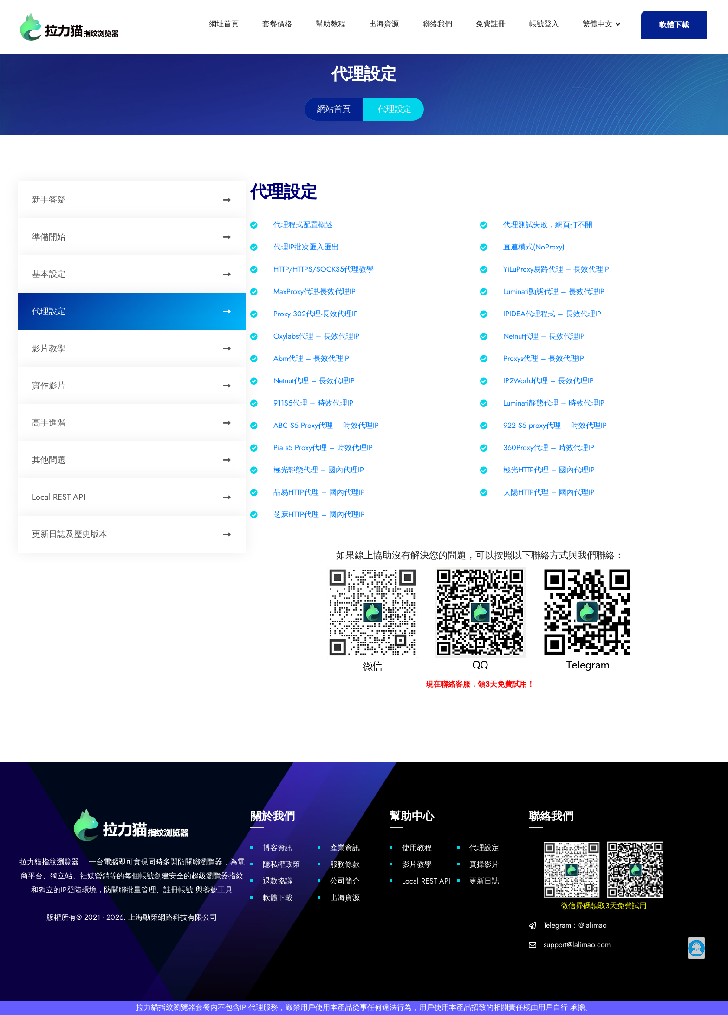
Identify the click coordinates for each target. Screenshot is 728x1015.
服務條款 (345, 864)
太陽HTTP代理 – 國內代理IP (549, 492)
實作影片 (136, 385)
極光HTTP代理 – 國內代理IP (549, 470)
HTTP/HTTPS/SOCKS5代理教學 (323, 269)
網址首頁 (224, 24)
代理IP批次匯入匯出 (306, 247)
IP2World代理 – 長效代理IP (548, 380)
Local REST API (136, 497)
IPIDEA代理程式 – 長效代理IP (552, 313)
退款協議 (277, 881)
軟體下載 (674, 25)
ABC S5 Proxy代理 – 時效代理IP (326, 425)
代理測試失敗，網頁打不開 (547, 224)
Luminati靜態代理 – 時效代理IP (553, 403)
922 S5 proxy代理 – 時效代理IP (555, 425)
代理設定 (136, 311)
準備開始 (136, 237)
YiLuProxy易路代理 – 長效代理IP (556, 269)
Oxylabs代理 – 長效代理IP (316, 336)
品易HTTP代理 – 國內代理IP (319, 492)
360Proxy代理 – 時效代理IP (548, 447)
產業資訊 (345, 848)
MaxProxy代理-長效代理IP (314, 291)
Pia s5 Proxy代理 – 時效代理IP (323, 447)
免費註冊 (491, 24)
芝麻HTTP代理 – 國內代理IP (319, 514)
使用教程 (417, 848)
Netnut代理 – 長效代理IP (544, 336)
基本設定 (136, 274)
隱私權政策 (281, 864)
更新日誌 (484, 881)
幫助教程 (330, 24)
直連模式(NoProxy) (534, 247)
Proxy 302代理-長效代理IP (315, 313)
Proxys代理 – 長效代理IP (543, 358)
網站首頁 (334, 109)
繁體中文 (597, 24)
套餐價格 (277, 24)
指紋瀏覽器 (60, 862)
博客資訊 (277, 848)
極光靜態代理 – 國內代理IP (318, 470)
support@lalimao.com (577, 945)
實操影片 (484, 864)
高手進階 (136, 423)
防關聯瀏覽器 (200, 862)
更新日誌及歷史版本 (136, 534)
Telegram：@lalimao (575, 925)
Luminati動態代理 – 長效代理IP (553, 291)
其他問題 (136, 460)
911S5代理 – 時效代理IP (313, 403)
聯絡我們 (437, 24)
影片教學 (136, 348)
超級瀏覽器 (209, 876)
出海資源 (384, 24)
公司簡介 (345, 881)
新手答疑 (136, 200)
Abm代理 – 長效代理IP (311, 358)
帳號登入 (544, 24)
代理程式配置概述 (303, 224)
